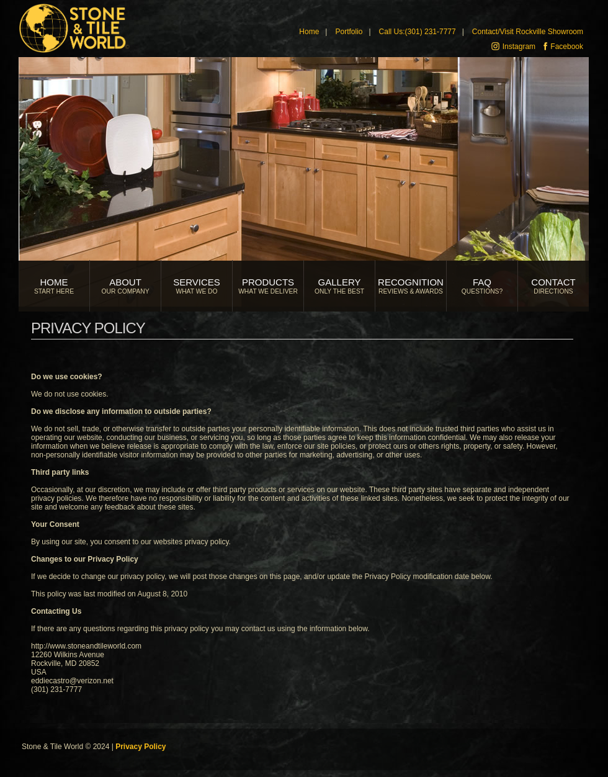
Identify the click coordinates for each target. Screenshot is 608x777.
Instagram (513, 46)
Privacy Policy (140, 746)
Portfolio (348, 31)
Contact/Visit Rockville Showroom (527, 31)
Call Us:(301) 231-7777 (417, 31)
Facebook (563, 46)
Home (309, 31)
